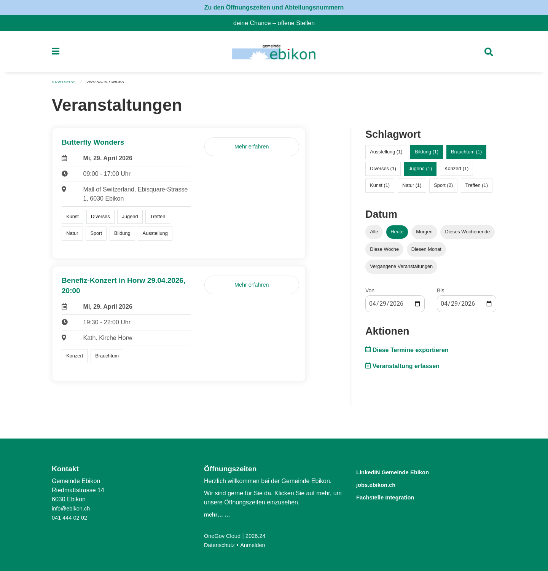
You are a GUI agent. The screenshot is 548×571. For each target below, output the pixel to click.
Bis (440, 293)
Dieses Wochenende (467, 234)
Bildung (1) (426, 154)
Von (369, 293)
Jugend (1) (420, 171)
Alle (374, 234)
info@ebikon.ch (73, 508)
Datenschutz (221, 545)
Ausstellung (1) (386, 154)
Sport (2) (443, 188)
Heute (396, 234)
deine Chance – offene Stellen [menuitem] (277, 23)
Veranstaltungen (110, 84)
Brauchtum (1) (466, 154)
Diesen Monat (426, 251)
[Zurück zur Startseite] (274, 53)
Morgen (424, 234)
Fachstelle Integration (393, 496)
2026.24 (260, 536)
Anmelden (257, 545)
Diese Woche (384, 251)
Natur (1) (412, 188)
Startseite (64, 84)
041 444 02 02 (71, 517)
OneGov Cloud (224, 536)
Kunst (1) (380, 188)
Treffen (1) (476, 188)
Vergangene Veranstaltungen (401, 268)
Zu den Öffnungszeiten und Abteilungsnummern (274, 7)
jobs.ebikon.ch (381, 484)
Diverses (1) (383, 171)
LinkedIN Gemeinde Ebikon (403, 472)
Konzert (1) (456, 171)
